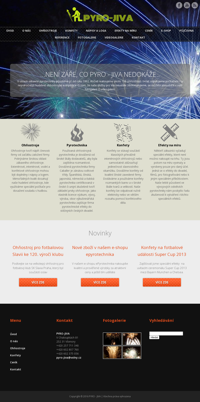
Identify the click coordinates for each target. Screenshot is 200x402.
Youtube (186, 5)
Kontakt (138, 37)
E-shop (166, 30)
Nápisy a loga (96, 30)
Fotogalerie (87, 37)
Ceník (149, 30)
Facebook (179, 5)
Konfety (71, 30)
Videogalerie (114, 37)
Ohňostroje (48, 30)
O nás (26, 30)
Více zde (38, 282)
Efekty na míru (126, 30)
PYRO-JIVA (63, 333)
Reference (62, 37)
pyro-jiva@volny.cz (68, 357)
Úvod (10, 30)
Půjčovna (186, 30)
